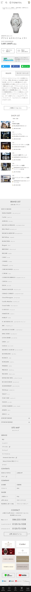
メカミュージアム (17, 134)
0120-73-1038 (19, 529)
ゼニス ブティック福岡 (18, 165)
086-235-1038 (19, 520)
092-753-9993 (17, 159)
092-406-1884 (17, 185)
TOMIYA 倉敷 (15, 123)
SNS (18, 488)
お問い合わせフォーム (15, 534)
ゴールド (4, 464)
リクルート (4, 488)
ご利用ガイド (4, 496)
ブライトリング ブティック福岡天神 (20, 178)
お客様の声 (20, 472)
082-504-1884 (17, 149)
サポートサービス (21, 500)
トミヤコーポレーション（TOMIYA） (8, 7)
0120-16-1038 (19, 524)
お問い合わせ (4, 500)
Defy (4, 8)
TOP (29, 586)
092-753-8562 (17, 171)
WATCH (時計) (18, 7)
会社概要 (3, 484)
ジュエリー (5, 443)
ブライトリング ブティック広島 (20, 144)
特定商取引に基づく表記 (7, 503)
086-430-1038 (17, 128)
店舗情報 (19, 484)
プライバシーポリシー (22, 503)
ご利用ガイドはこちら (15, 108)
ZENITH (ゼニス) (25, 7)
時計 (3, 439)
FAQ (18, 496)
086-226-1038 (17, 138)
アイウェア (5, 450)
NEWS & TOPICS (5, 472)
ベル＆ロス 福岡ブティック (19, 155)
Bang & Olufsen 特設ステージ (10, 461)
